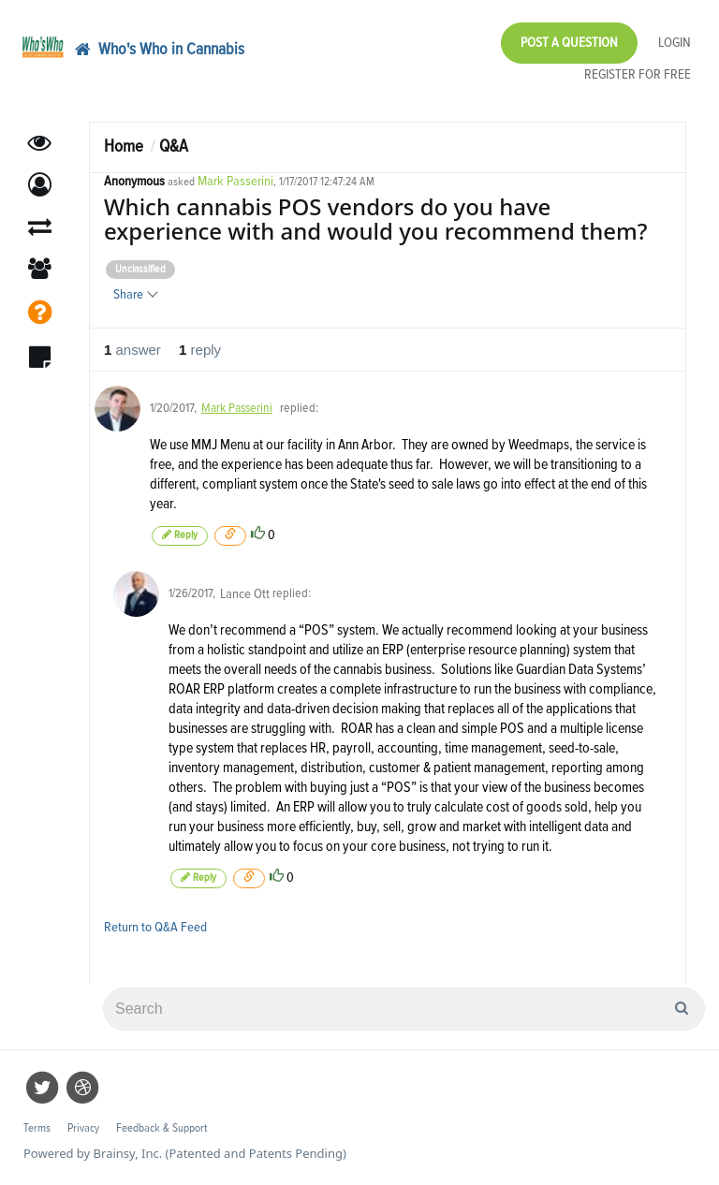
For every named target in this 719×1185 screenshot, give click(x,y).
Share (134, 294)
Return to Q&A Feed (155, 927)
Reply (180, 535)
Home (123, 146)
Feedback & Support (161, 1128)
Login (674, 43)
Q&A (173, 146)
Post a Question (569, 43)
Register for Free (637, 74)
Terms (37, 1128)
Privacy (83, 1128)
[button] (40, 185)
